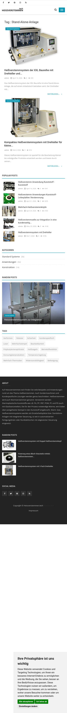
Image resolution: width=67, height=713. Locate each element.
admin (6, 78)
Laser (5, 343)
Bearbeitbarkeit (37, 343)
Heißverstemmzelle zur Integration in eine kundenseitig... (37, 221)
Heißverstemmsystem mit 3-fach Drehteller (35, 466)
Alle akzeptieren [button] (26, 701)
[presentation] (54, 286)
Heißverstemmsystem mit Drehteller (35, 232)
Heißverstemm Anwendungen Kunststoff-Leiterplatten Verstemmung (37, 196)
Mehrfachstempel (19, 343)
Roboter (19, 338)
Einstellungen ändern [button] (28, 706)
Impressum (33, 510)
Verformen (8, 338)
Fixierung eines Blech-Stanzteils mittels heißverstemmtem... (34, 455)
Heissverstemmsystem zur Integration (23, 320)
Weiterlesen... (54, 94)
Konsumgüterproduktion (13, 355)
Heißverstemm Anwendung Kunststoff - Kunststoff (36, 183)
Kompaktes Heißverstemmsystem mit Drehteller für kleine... (33, 144)
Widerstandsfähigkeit (35, 360)
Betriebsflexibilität (49, 349)
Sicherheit (31, 338)
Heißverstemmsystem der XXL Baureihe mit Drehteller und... (28, 72)
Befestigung (53, 360)
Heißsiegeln (33, 349)
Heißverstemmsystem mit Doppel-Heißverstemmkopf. (40, 441)
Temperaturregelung (37, 355)
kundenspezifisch (46, 338)
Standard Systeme (13, 29)
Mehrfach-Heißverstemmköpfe (32, 207)
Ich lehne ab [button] (41, 701)
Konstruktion (8, 267)
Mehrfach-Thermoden (12, 360)
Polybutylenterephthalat (13, 349)
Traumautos (49, 505)
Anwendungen (9, 261)
